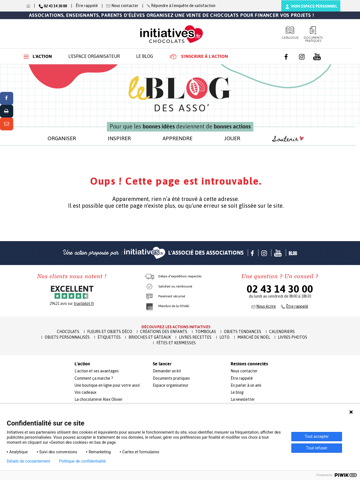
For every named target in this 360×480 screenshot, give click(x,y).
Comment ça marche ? (94, 378)
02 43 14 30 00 (280, 289)
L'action (38, 56)
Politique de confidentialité (82, 461)
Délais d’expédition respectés (179, 276)
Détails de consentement (28, 461)
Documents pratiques (313, 34)
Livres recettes (195, 337)
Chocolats (68, 331)
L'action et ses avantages (97, 371)
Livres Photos (292, 337)
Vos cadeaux (85, 392)
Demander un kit (167, 371)
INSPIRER (119, 138)
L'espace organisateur (94, 56)
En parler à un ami (246, 385)
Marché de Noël (253, 337)
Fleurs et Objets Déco (109, 331)
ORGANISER (62, 138)
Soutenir (288, 139)
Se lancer (162, 364)
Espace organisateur (170, 385)
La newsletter (243, 399)
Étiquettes (109, 337)
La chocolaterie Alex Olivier (99, 399)
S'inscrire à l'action (198, 56)
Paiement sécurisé (171, 296)
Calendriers (282, 331)
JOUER (232, 138)
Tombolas (205, 331)
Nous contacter (244, 371)
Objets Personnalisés (67, 337)
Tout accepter (317, 436)
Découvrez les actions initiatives (175, 327)
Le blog (144, 56)
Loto (224, 337)
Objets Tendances (242, 331)
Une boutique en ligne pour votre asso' (107, 385)
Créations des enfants (163, 331)
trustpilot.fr (84, 303)
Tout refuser (316, 448)
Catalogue (290, 32)
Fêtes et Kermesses (176, 342)
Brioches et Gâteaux (150, 337)
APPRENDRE (177, 138)
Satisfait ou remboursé (175, 286)
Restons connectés (249, 364)
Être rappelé (87, 5)
